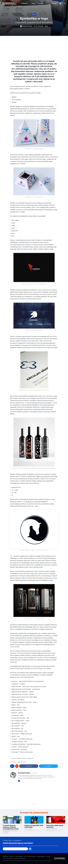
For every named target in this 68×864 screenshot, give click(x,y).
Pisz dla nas (11, 856)
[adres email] (15, 849)
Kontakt (54, 3)
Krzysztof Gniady (26, 26)
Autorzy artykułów (19, 856)
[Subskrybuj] (30, 849)
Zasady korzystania (32, 856)
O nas (41, 3)
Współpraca (5, 856)
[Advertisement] (34, 47)
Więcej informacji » (48, 860)
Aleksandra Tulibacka (28, 830)
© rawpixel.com (30, 758)
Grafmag (11, 858)
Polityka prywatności (41, 856)
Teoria (34, 14)
